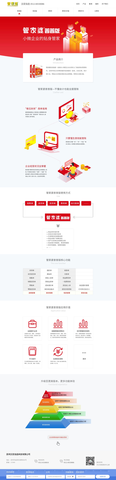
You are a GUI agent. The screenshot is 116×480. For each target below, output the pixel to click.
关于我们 (105, 4)
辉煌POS (81, 11)
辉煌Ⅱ (50, 11)
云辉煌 (97, 11)
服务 (97, 4)
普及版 (35, 11)
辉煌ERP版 (65, 11)
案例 (90, 4)
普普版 (19, 11)
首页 (78, 4)
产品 (84, 4)
